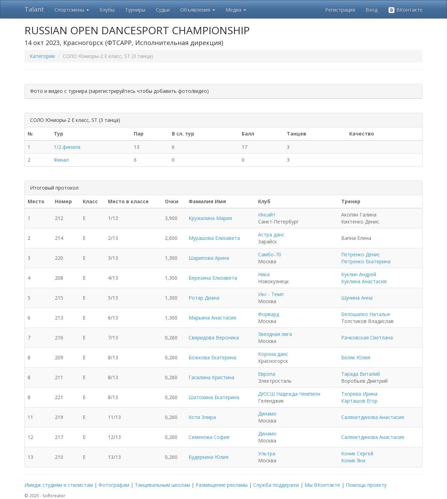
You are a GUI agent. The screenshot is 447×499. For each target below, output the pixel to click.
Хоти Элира (202, 417)
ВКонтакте (405, 10)
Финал (61, 159)
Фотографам (113, 485)
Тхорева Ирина (359, 393)
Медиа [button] (236, 9)
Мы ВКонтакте (322, 485)
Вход (372, 9)
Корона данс (273, 354)
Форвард (268, 314)
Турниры (135, 9)
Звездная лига (275, 334)
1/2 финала (67, 147)
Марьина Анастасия (212, 317)
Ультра (266, 453)
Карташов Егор (359, 400)
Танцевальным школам (162, 485)
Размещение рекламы (222, 485)
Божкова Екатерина (212, 357)
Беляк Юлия (355, 357)
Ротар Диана (204, 297)
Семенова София (209, 437)
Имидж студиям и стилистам (58, 485)
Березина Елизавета (213, 277)
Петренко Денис (360, 254)
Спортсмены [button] (71, 9)
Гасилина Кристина (211, 377)
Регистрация (340, 9)
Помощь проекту (366, 485)
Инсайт (267, 214)
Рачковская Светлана (367, 337)
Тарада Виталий (360, 373)
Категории (42, 56)
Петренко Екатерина (365, 261)
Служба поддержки (276, 485)
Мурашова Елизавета (214, 238)
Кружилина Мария (210, 218)
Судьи (163, 9)
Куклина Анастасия (364, 281)
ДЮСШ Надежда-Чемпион (289, 393)
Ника (264, 274)
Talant (34, 9)
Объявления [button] (197, 9)
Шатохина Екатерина (214, 397)
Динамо (267, 413)
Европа (266, 373)
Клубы (107, 9)
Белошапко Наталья (365, 314)
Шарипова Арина (209, 258)
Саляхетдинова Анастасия (372, 417)
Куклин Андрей (358, 274)
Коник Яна (353, 460)
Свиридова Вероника (214, 337)
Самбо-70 (269, 254)
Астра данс (271, 234)
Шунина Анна (357, 297)
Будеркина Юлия (208, 457)
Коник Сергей (357, 453)
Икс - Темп (271, 294)
